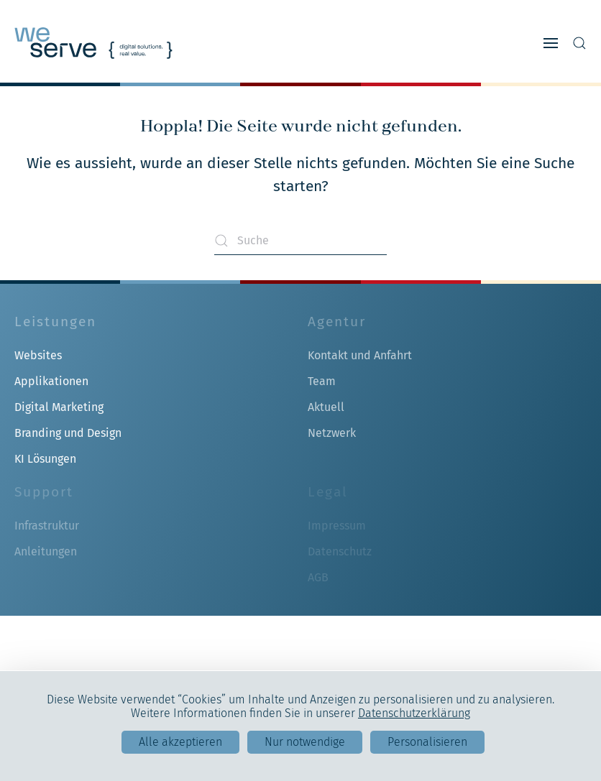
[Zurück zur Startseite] (93, 43)
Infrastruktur (46, 525)
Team (322, 381)
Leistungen (55, 321)
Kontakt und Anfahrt (360, 355)
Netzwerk (332, 433)
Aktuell (326, 407)
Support (43, 492)
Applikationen (51, 381)
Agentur (337, 321)
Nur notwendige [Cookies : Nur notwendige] (305, 742)
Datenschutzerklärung (414, 713)
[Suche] (300, 240)
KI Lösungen (45, 459)
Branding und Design (67, 433)
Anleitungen (45, 551)
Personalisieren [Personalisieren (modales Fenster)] (427, 742)
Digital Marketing (59, 407)
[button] (550, 43)
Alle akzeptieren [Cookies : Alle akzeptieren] (180, 742)
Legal (328, 492)
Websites (38, 355)
